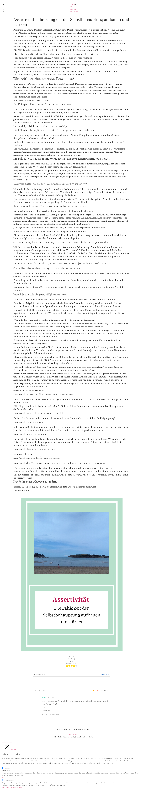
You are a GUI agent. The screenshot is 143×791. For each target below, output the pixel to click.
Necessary (7, 768)
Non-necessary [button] (7, 778)
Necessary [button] (5, 766)
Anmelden (105, 674)
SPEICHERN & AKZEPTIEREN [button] (13, 788)
